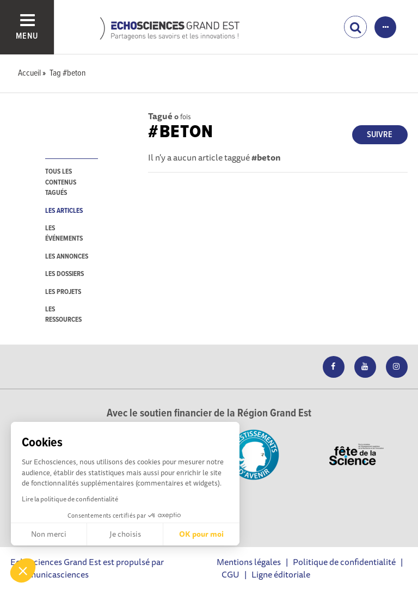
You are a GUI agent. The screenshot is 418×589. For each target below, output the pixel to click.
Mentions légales (249, 562)
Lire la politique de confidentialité (70, 499)
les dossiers (64, 274)
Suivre (379, 134)
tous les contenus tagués (60, 182)
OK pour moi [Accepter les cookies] (201, 534)
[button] (23, 570)
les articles (64, 211)
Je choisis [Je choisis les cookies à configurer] (125, 534)
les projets (63, 292)
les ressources (63, 314)
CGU (230, 574)
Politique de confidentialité (344, 562)
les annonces (66, 256)
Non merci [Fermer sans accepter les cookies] (48, 534)
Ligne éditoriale (280, 574)
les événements (64, 233)
